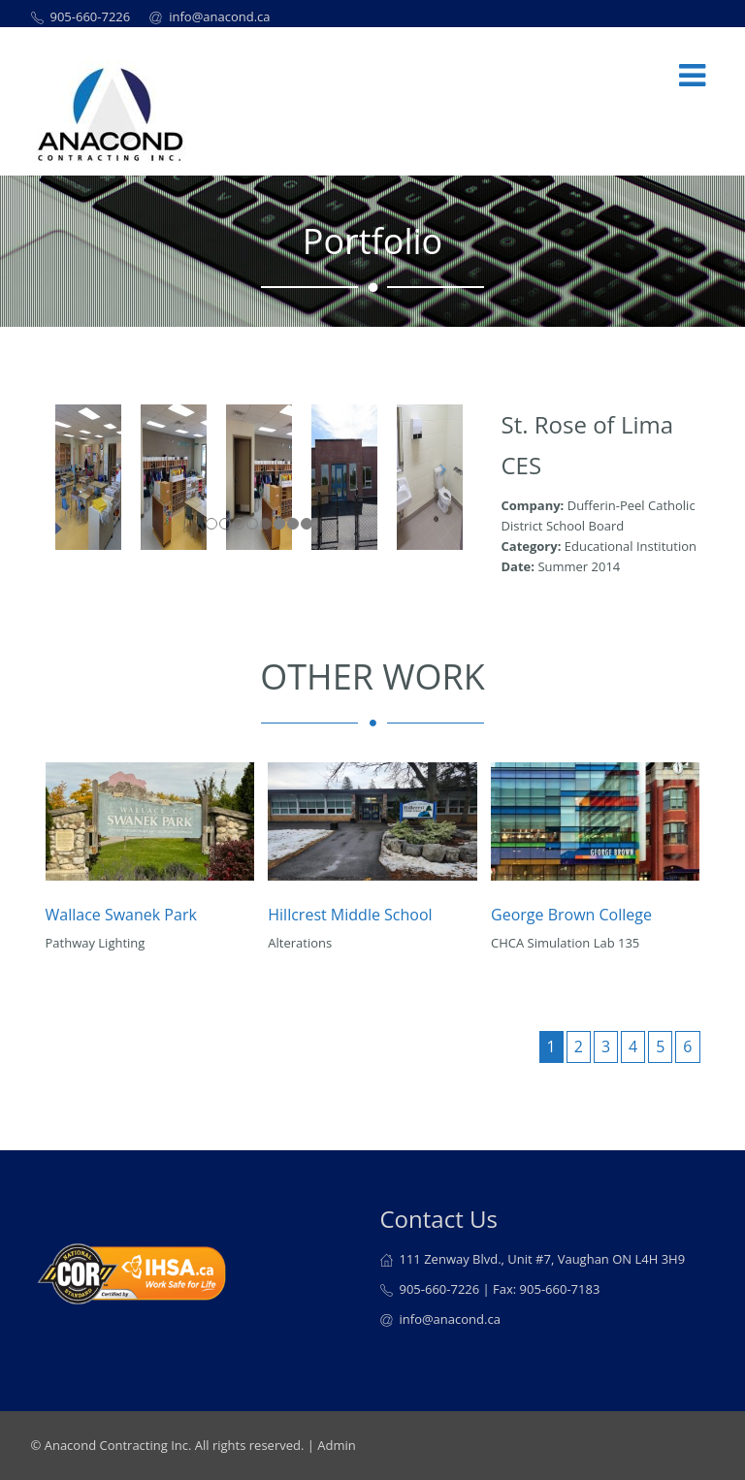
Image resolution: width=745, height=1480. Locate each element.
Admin (336, 1445)
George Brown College (571, 914)
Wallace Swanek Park (121, 914)
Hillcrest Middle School (350, 914)
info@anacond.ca (219, 16)
